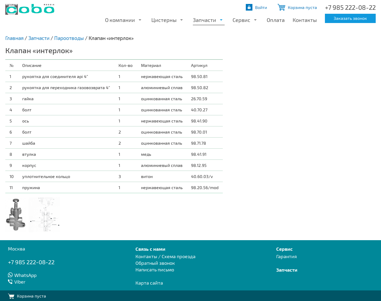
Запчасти (204, 20)
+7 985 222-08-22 (350, 7)
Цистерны (163, 20)
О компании (120, 20)
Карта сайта (149, 283)
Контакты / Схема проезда (165, 256)
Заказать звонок (350, 18)
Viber (19, 282)
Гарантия (286, 256)
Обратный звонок (155, 263)
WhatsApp (25, 275)
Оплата (276, 20)
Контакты (305, 20)
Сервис (241, 20)
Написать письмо (154, 269)
